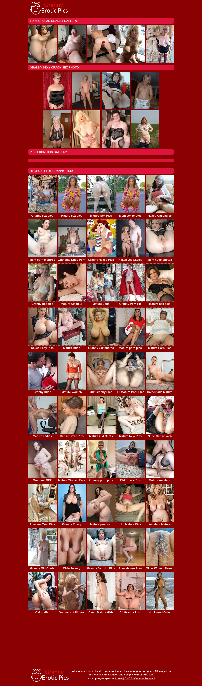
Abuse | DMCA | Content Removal (135, 678)
